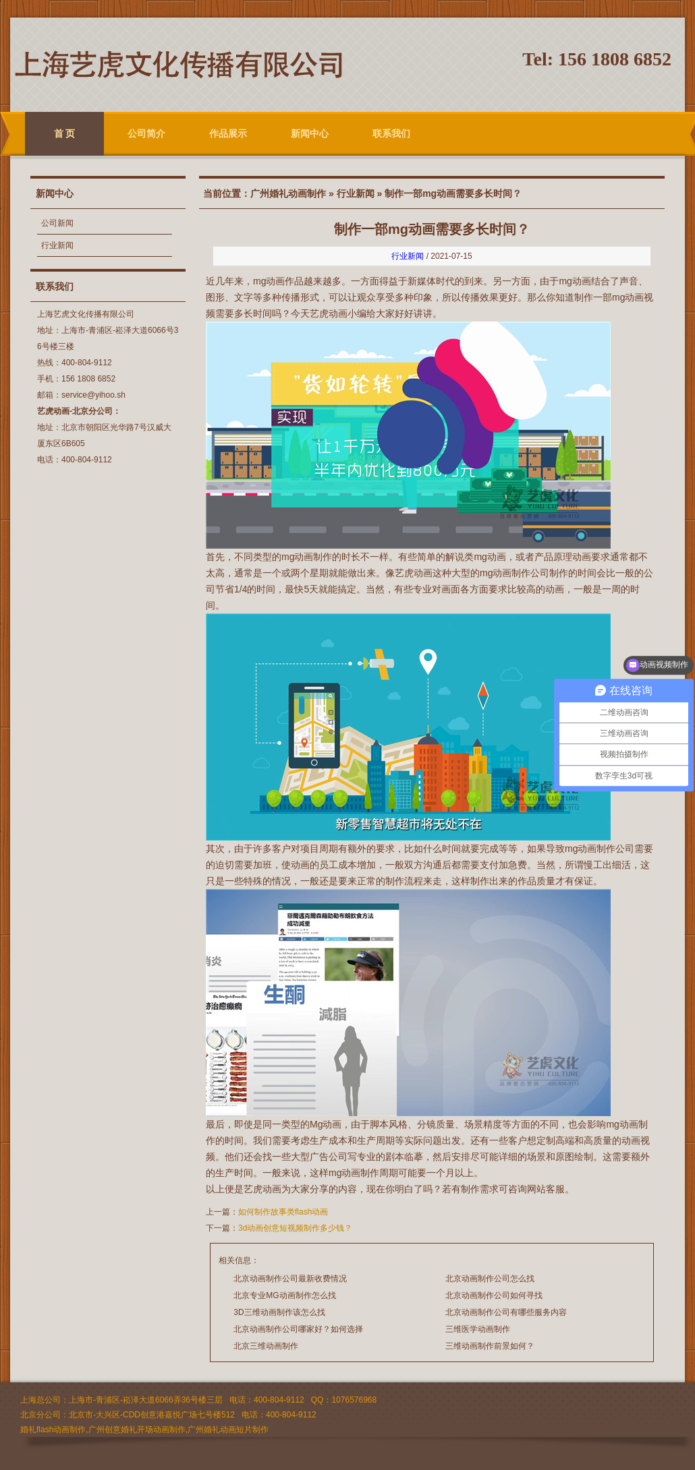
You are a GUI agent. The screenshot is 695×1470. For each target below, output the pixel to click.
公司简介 (146, 133)
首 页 (65, 133)
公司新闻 (57, 223)
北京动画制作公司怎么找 (489, 1278)
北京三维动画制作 (265, 1346)
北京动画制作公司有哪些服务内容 (506, 1312)
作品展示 (228, 133)
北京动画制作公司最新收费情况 (290, 1278)
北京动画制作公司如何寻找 (494, 1295)
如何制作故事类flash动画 (284, 1212)
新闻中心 (310, 133)
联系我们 (391, 133)
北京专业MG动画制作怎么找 (284, 1295)
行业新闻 (57, 245)
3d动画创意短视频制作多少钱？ (295, 1228)
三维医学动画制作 (477, 1329)
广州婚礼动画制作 (288, 193)
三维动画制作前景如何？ (489, 1346)
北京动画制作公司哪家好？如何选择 (298, 1329)
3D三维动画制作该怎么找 (279, 1312)
